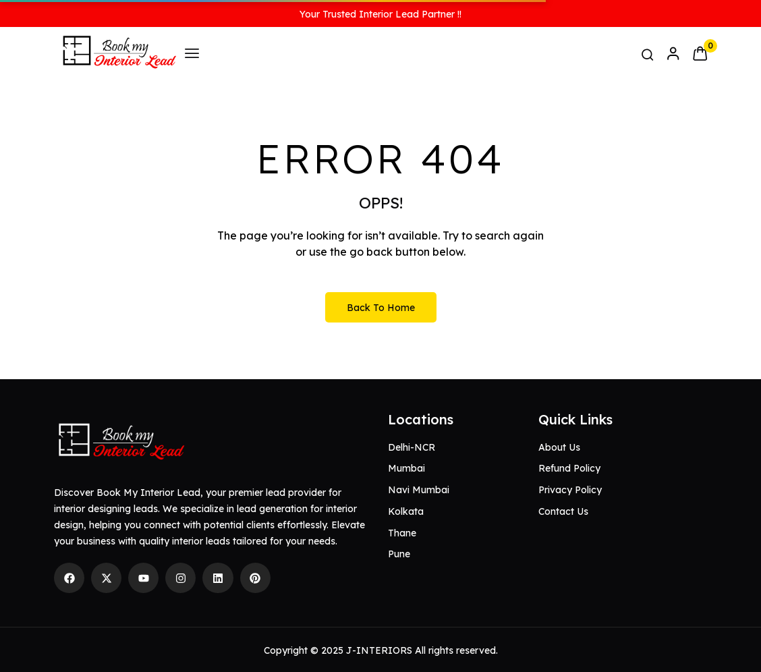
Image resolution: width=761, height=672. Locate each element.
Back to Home (381, 308)
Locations (420, 419)
